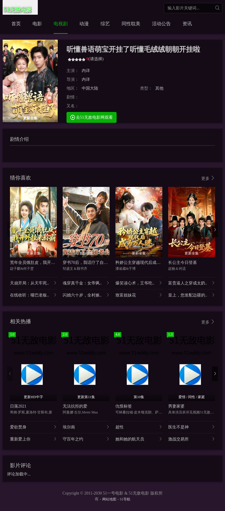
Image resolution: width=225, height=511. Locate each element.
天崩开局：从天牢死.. (33, 282)
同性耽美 (131, 23)
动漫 (84, 23)
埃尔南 (86, 426)
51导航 (125, 499)
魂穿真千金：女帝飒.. (86, 282)
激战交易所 (191, 438)
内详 (86, 70)
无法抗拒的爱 (75, 406)
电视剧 (61, 23)
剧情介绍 (19, 139)
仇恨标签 (123, 406)
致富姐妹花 (138, 294)
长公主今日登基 (182, 262)
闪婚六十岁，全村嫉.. (86, 294)
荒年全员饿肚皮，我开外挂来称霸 (40, 262)
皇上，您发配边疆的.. (191, 294)
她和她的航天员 (138, 438)
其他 (159, 88)
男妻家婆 (176, 406)
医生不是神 (191, 426)
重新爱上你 (33, 438)
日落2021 (18, 406)
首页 (16, 23)
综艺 (105, 23)
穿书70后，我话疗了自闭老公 (89, 262)
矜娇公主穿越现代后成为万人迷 (144, 262)
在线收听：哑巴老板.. (33, 294)
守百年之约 (86, 438)
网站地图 (109, 499)
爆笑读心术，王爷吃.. (138, 282)
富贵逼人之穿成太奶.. (191, 282)
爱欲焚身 (33, 426)
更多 (208, 178)
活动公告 (161, 23)
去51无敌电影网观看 (91, 117)
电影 (37, 23)
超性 (138, 426)
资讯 (187, 23)
